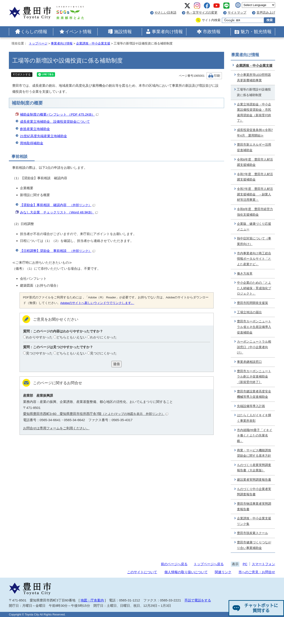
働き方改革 (244, 273)
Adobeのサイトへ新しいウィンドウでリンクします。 (97, 303)
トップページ (38, 43)
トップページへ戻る (209, 564)
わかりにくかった (103, 337)
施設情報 (123, 31)
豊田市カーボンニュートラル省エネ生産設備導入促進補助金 (254, 327)
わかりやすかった (39, 337)
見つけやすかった (39, 353)
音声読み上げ (265, 12)
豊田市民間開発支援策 (252, 303)
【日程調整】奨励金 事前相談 (57, 251)
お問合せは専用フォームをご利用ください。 (56, 428)
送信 (116, 364)
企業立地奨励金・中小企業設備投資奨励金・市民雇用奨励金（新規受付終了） (254, 113)
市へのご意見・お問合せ (257, 572)
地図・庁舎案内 (92, 600)
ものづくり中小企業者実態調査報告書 (254, 491)
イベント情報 (78, 31)
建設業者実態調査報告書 (254, 479)
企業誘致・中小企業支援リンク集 (254, 521)
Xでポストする (22, 74)
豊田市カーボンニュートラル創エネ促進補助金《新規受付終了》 (254, 377)
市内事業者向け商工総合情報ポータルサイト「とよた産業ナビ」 (254, 259)
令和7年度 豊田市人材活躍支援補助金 (255, 177)
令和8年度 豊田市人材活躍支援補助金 (255, 162)
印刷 (217, 75)
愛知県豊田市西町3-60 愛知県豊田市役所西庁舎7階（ (95, 414)
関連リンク (223, 572)
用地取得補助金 (31, 143)
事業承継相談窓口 (249, 362)
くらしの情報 (34, 31)
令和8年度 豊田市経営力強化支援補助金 (255, 211)
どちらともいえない (71, 337)
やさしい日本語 (165, 12)
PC (245, 564)
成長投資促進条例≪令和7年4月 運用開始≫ (255, 132)
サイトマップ (237, 12)
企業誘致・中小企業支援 (93, 43)
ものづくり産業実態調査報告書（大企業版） (254, 467)
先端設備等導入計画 (251, 406)
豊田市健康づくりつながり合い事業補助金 (254, 545)
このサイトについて (142, 572)
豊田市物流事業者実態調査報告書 (254, 506)
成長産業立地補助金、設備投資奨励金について (55, 121)
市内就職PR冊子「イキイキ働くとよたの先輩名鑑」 (254, 435)
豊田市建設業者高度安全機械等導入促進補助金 (254, 394)
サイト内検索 (211, 20)
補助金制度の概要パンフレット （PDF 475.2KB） (59, 114)
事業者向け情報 (167, 31)
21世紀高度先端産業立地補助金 (43, 136)
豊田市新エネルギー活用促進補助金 (254, 147)
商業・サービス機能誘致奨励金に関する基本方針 (254, 453)
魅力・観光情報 (256, 31)
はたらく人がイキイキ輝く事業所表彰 (254, 418)
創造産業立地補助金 (35, 129)
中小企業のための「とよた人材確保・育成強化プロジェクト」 (254, 288)
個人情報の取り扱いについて (186, 572)
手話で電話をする (197, 600)
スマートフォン (263, 564)
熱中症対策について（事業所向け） (254, 241)
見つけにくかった (103, 353)
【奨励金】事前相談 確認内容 (57, 205)
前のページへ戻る (174, 564)
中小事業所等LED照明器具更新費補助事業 (254, 77)
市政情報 (212, 31)
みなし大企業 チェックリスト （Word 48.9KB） (59, 212)
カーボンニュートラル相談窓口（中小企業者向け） (254, 347)
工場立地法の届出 (249, 312)
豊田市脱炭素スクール (252, 533)
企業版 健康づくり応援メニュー (254, 226)
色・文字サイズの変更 (201, 12)
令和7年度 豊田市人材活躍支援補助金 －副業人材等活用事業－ (255, 194)
